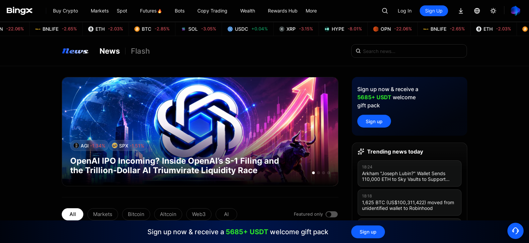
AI (226, 214)
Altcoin (168, 214)
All (72, 214)
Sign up (374, 121)
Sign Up (434, 11)
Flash (140, 51)
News (110, 51)
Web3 (199, 214)
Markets (102, 214)
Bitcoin (136, 214)
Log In (405, 11)
